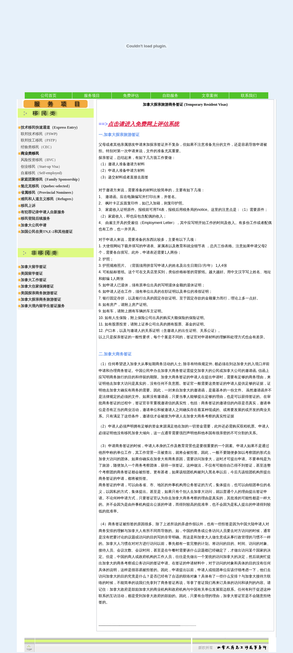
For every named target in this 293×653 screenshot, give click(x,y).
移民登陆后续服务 (35, 218)
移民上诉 (28, 206)
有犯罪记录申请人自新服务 (43, 212)
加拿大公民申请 (33, 225)
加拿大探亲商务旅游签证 (41, 299)
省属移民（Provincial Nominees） (48, 192)
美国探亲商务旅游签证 (39, 293)
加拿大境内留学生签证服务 (43, 306)
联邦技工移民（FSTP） (39, 140)
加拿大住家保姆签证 (37, 286)
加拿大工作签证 (33, 280)
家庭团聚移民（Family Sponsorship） (51, 179)
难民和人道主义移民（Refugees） (48, 199)
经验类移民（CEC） (37, 147)
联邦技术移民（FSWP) (39, 134)
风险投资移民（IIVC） (39, 160)
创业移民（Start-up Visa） (41, 166)
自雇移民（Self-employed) (41, 173)
